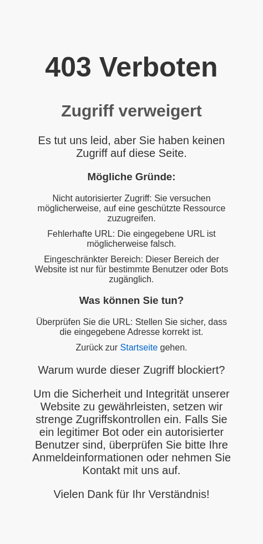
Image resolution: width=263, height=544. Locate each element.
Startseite (139, 347)
